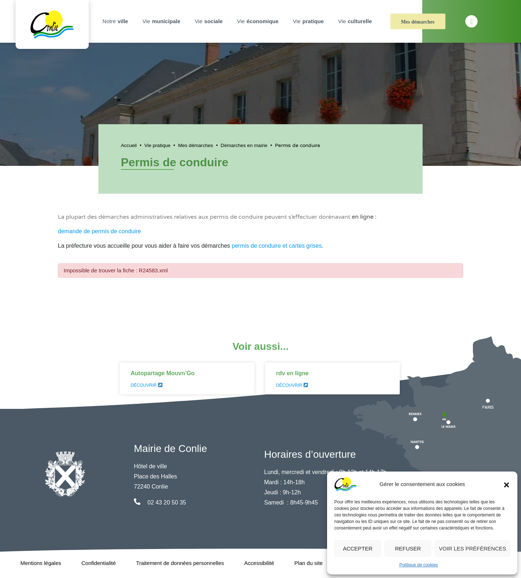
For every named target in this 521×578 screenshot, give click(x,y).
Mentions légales (40, 563)
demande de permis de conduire (99, 231)
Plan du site (309, 563)
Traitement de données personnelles (180, 563)
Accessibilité (259, 563)
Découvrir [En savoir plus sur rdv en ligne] (292, 385)
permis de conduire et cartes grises (277, 246)
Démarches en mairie (244, 145)
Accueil (129, 145)
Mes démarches (418, 22)
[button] (506, 484)
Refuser (408, 548)
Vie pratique (157, 145)
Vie (162, 21)
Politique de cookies (418, 564)
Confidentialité (98, 563)
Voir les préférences (472, 548)
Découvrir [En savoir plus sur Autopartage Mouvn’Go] (146, 385)
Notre (116, 21)
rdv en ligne (292, 373)
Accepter (358, 548)
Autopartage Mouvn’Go (163, 373)
